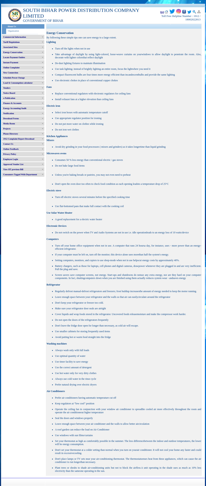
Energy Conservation (13, 52)
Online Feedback (11, 149)
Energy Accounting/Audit (14, 108)
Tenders (6, 88)
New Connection (10, 72)
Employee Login (10, 159)
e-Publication (9, 98)
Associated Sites (10, 47)
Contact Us (8, 144)
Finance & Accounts (12, 103)
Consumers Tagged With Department (20, 174)
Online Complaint (11, 67)
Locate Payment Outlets (14, 57)
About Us (11, 26)
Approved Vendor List (13, 164)
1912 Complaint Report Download (18, 139)
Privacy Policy (9, 154)
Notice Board (9, 93)
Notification (8, 113)
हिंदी (162, 12)
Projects (7, 128)
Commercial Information (14, 37)
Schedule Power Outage (14, 78)
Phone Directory (10, 134)
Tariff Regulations (11, 42)
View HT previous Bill (13, 169)
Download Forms (11, 118)
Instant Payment (10, 62)
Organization (13, 31)
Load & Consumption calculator (18, 83)
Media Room (9, 123)
